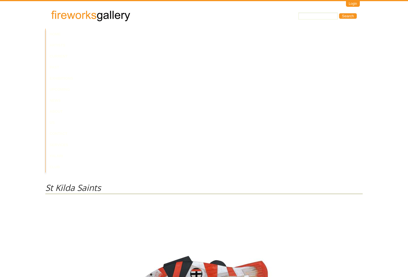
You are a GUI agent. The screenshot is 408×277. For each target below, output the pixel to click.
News (182, 34)
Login (353, 4)
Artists (74, 34)
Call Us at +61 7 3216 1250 (103, 253)
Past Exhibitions (128, 34)
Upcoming (161, 34)
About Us (203, 34)
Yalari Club (278, 34)
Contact (228, 34)
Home (55, 34)
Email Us (52, 253)
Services (251, 34)
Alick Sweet (54, 215)
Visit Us (68, 253)
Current (97, 34)
